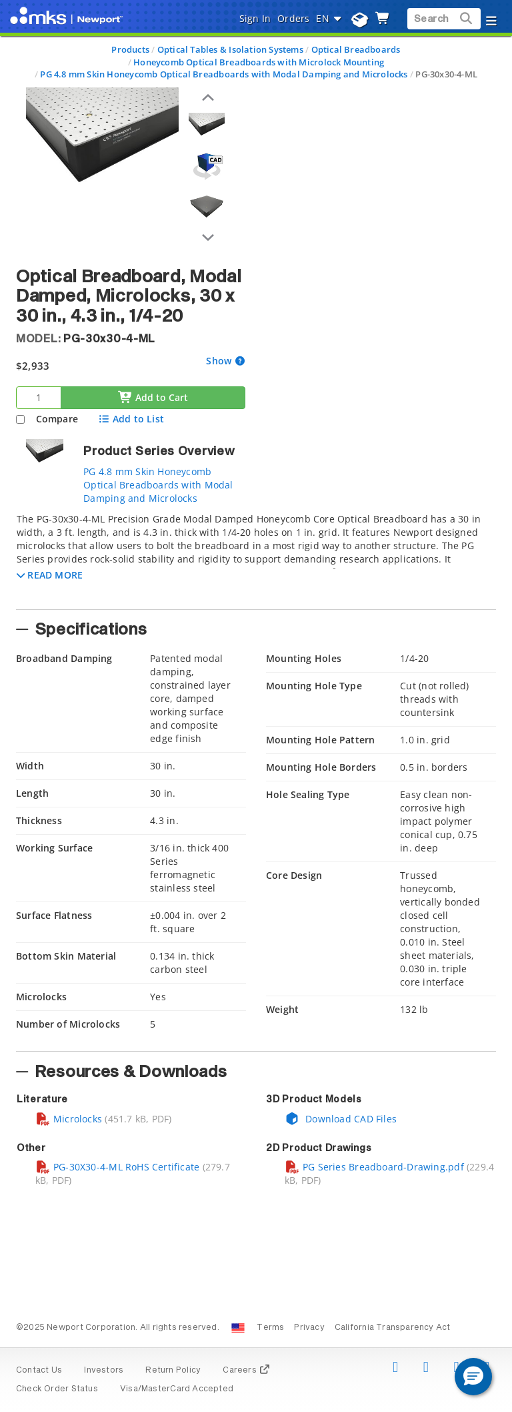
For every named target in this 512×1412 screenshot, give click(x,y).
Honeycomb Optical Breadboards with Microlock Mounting (258, 62)
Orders (293, 18)
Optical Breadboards (356, 49)
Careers (246, 1371)
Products (130, 49)
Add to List (131, 418)
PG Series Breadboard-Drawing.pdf (374, 1166)
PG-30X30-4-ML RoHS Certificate (117, 1166)
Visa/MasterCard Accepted (176, 1389)
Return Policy (173, 1371)
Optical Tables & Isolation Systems (230, 49)
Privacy (309, 1328)
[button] (50, 575)
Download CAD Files (341, 1118)
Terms (270, 1328)
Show (220, 360)
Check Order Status (57, 1389)
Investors (103, 1371)
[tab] (256, 557)
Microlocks (68, 1118)
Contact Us (39, 1371)
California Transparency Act (393, 1328)
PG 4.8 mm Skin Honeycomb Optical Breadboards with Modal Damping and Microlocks (223, 74)
